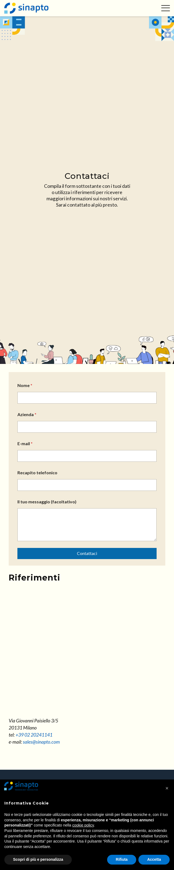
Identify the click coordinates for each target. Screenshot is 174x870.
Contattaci (87, 553)
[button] (167, 788)
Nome (24, 385)
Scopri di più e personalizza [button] (38, 859)
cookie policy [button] (83, 825)
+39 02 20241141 (33, 735)
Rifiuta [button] (122, 859)
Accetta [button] (154, 859)
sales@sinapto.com (41, 742)
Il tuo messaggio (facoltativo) (46, 501)
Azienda (26, 414)
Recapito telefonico (37, 472)
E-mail (25, 443)
